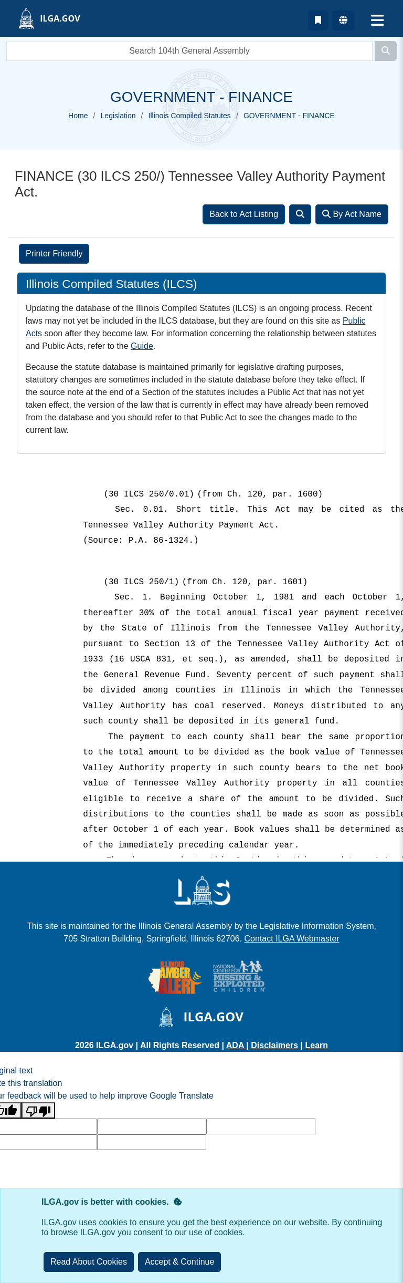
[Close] (179, 1262)
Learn (316, 1045)
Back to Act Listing (243, 214)
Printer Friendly (54, 253)
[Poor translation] (38, 1110)
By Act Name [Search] (351, 214)
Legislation (118, 115)
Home (78, 115)
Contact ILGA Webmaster (292, 938)
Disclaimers (274, 1045)
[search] (189, 51)
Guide (142, 346)
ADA (236, 1045)
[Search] (386, 51)
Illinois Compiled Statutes (190, 115)
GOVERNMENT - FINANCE (289, 115)
